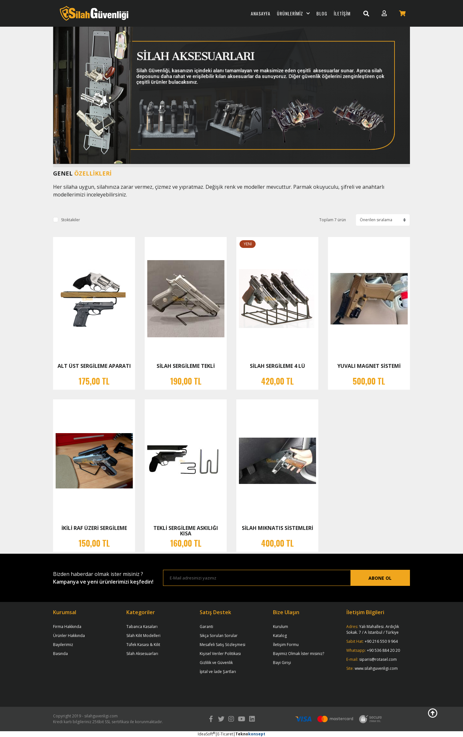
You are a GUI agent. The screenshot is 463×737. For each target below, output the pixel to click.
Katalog (280, 635)
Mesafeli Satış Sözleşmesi (222, 644)
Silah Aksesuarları (142, 653)
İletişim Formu (286, 644)
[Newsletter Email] (256, 578)
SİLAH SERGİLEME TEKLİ (186, 365)
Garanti (206, 626)
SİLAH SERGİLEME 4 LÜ (277, 365)
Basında (60, 653)
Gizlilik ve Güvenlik (216, 662)
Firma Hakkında (67, 626)
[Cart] (402, 13)
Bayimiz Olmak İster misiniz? (298, 653)
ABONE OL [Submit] (380, 578)
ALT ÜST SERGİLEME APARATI (94, 365)
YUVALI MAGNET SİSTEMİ (369, 365)
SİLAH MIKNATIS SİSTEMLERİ (277, 528)
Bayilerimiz (63, 644)
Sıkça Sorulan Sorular (219, 635)
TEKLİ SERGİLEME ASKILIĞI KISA (185, 530)
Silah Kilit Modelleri (143, 635)
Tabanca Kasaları (142, 626)
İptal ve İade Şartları (218, 671)
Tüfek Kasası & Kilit (143, 644)
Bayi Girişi (282, 662)
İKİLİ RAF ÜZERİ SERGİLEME (94, 528)
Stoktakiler (70, 220)
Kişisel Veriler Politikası (220, 653)
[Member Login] (384, 13)
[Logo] (94, 13)
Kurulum (280, 626)
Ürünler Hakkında (69, 635)
